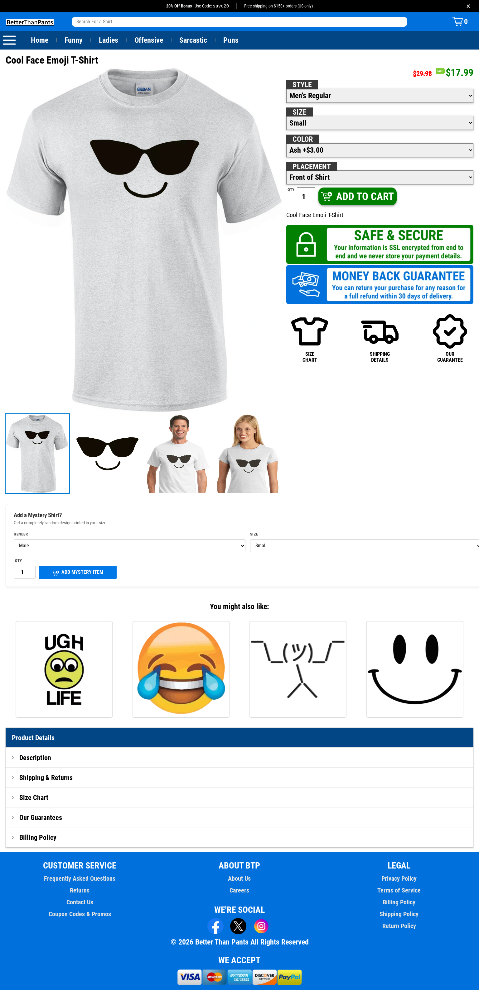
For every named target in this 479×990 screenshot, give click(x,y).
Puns (231, 40)
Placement (312, 167)
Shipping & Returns (46, 778)
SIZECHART (309, 338)
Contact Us (79, 902)
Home (39, 40)
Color (303, 139)
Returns (80, 890)
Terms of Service (399, 890)
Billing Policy (37, 838)
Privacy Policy (399, 879)
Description (35, 758)
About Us (239, 879)
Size (299, 112)
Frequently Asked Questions (80, 879)
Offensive (148, 40)
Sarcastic (193, 40)
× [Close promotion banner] (468, 6)
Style (302, 85)
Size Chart (33, 798)
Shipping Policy (399, 914)
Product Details (33, 738)
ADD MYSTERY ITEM (78, 573)
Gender (21, 534)
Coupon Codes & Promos (80, 914)
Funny (73, 40)
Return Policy (399, 926)
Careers (239, 890)
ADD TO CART (357, 197)
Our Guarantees (41, 818)
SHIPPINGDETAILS (380, 338)
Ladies (108, 40)
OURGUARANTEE (450, 338)
